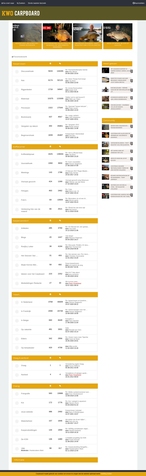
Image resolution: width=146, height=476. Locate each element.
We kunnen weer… (72, 282)
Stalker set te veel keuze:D (75, 97)
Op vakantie (26, 329)
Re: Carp (68, 189)
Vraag (23, 365)
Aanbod (24, 375)
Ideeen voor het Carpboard (32, 274)
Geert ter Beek (74, 339)
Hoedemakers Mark (36, 450)
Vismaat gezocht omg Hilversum (77, 180)
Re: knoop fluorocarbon (73, 88)
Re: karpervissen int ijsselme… (76, 300)
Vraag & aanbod (20, 358)
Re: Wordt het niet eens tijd (75, 208)
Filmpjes (24, 191)
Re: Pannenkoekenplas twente (76, 70)
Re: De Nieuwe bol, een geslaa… (77, 227)
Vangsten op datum (29, 126)
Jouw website (27, 412)
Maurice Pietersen (75, 238)
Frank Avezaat (74, 440)
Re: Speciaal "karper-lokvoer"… (76, 106)
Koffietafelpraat (27, 154)
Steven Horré (74, 403)
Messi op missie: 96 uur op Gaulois (118, 44)
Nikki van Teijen (74, 99)
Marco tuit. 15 (74, 191)
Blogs (23, 237)
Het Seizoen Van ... (29, 256)
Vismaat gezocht (28, 182)
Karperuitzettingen (29, 430)
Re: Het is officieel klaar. (74, 153)
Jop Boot (72, 81)
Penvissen (25, 108)
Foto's (23, 200)
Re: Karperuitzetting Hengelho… (77, 447)
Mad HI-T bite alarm (72, 272)
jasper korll (73, 90)
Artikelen (25, 228)
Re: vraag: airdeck (72, 115)
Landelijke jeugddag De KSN (75, 438)
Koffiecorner (19, 147)
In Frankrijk (26, 311)
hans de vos (73, 421)
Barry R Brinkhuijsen (76, 412)
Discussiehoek (27, 71)
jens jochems (73, 274)
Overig (16, 386)
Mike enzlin (73, 346)
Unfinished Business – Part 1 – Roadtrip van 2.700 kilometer (87, 44)
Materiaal (25, 99)
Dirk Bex (72, 136)
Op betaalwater (27, 348)
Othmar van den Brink (77, 182)
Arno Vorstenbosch (76, 394)
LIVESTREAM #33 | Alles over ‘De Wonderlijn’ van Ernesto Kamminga (57, 45)
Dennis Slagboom (75, 164)
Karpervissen (19, 64)
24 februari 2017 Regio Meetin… (77, 171)
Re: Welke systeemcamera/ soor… (77, 392)
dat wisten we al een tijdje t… (75, 419)
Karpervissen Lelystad (73, 410)
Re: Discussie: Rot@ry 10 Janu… (77, 245)
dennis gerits (73, 200)
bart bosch (73, 209)
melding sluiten (106, 474)
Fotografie (25, 393)
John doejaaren (74, 117)
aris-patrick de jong (76, 265)
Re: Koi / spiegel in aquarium (75, 401)
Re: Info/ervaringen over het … (76, 310)
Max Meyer (73, 71)
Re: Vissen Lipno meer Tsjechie (76, 337)
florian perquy (74, 126)
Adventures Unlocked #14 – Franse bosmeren (27, 44)
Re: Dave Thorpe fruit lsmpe (75, 79)
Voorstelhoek (26, 163)
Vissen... (16, 294)
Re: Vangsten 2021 (72, 125)
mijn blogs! (69, 236)
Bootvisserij (26, 117)
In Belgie (25, 320)
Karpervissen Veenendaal (74, 134)
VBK (23, 448)
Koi (22, 403)
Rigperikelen (26, 89)
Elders (24, 339)
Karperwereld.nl (20, 221)
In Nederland (26, 302)
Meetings (25, 172)
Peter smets (73, 108)
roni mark (72, 228)
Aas (22, 80)
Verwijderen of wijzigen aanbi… (76, 373)
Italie (67, 328)
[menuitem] (138, 3)
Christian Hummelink (76, 256)
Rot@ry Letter (27, 246)
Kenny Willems (74, 366)
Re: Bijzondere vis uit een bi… (76, 198)
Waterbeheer (26, 421)
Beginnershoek (27, 135)
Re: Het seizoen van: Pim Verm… (77, 254)
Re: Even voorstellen (72, 162)
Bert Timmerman (75, 247)
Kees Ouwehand (75, 283)
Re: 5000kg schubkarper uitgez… (77, 429)
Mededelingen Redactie (31, 283)
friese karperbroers (72, 263)
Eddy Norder (73, 173)
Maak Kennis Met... (29, 265)
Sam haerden (74, 321)
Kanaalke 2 (69, 319)
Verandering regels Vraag (74, 364)
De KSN (24, 439)
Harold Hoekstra (75, 430)
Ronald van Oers (75, 330)
